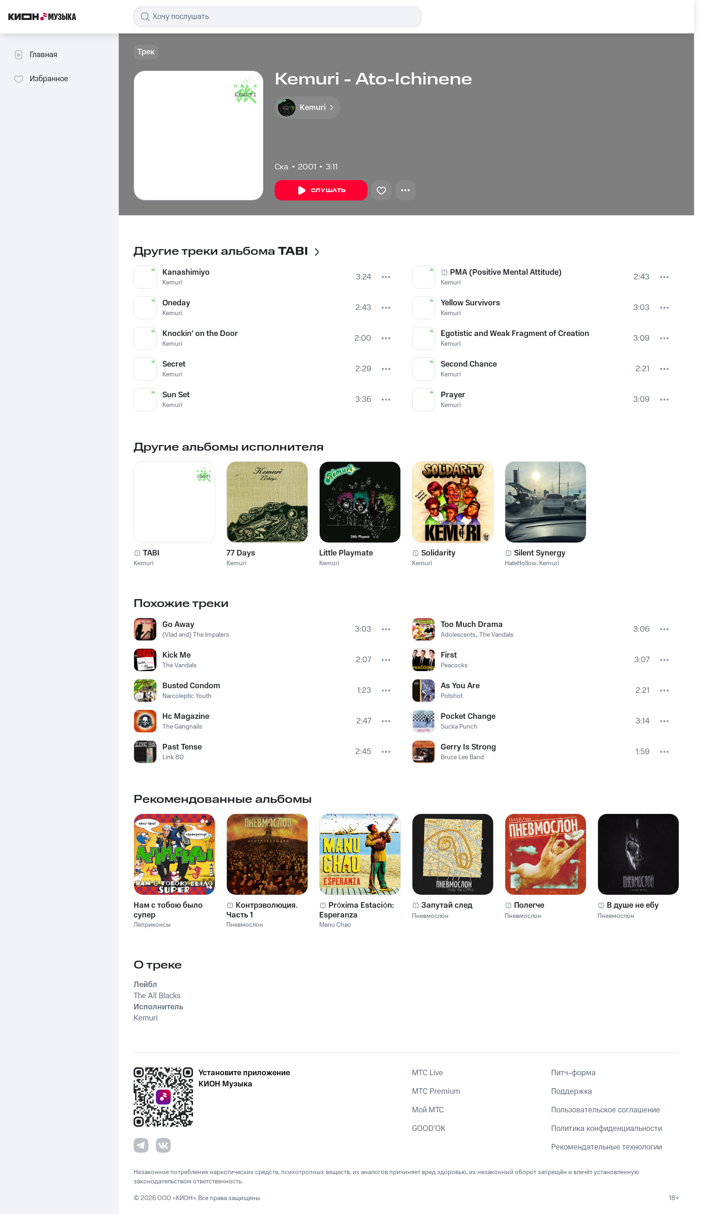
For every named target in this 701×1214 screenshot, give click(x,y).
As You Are (460, 685)
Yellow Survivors (470, 303)
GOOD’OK (428, 1128)
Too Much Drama (472, 624)
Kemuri (172, 282)
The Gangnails (182, 726)
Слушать (321, 190)
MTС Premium (436, 1091)
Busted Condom (191, 685)
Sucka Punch (459, 726)
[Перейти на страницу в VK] (163, 1145)
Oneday (176, 303)
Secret (174, 364)
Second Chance (469, 364)
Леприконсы (152, 925)
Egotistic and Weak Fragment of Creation (515, 333)
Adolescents (458, 634)
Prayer (453, 394)
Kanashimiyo (186, 272)
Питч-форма (573, 1072)
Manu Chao (335, 925)
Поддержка (571, 1091)
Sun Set (176, 394)
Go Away (178, 624)
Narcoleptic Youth (187, 696)
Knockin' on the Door (200, 333)
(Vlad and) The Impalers (195, 634)
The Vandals (179, 665)
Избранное (40, 78)
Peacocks (454, 665)
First (449, 655)
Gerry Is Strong (468, 747)
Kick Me (176, 655)
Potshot (452, 696)
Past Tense (182, 747)
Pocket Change (468, 716)
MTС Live (427, 1072)
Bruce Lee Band (462, 757)
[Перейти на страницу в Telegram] (141, 1145)
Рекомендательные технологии (606, 1147)
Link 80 (173, 757)
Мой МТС (428, 1110)
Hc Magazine (185, 716)
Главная (35, 54)
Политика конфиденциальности (606, 1128)
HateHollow (520, 563)
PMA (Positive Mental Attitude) (506, 272)
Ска (282, 167)
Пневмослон (244, 925)
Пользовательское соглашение (605, 1110)
